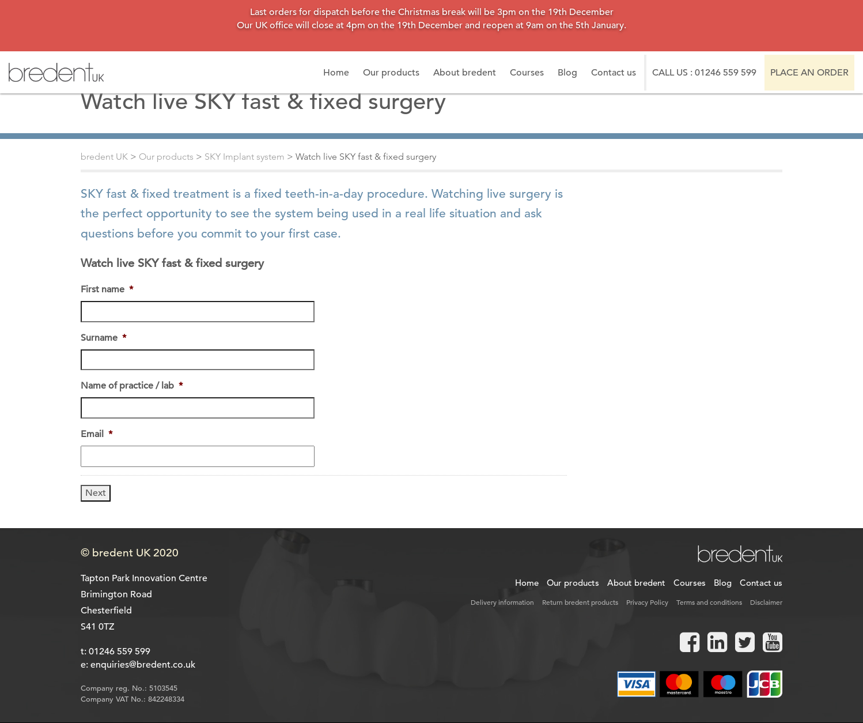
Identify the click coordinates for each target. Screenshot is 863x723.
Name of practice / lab (132, 385)
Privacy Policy (647, 602)
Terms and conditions (709, 602)
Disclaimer (766, 602)
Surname (103, 338)
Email (96, 434)
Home (336, 72)
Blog (567, 72)
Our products (391, 72)
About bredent (464, 72)
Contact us (613, 72)
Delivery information (502, 602)
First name (107, 289)
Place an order (809, 72)
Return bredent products (580, 602)
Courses (527, 72)
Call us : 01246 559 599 (704, 72)
